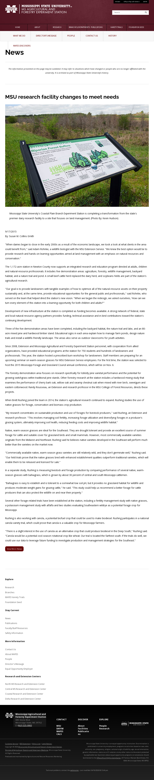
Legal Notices (47, 744)
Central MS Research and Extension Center (25, 689)
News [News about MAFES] (7, 618)
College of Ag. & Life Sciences (132, 1)
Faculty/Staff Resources (16, 628)
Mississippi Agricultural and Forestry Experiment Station (40, 747)
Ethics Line (36, 744)
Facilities (83, 728)
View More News (14, 549)
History (112, 35)
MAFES (59, 731)
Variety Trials (116, 27)
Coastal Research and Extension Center (24, 693)
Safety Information (14, 633)
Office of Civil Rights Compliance (109, 758)
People (71, 35)
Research (57, 27)
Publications (97, 27)
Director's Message (46, 35)
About (37, 27)
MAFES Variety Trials (14, 597)
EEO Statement (25, 744)
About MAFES (11, 654)
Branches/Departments (78, 27)
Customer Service (11, 744)
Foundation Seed (136, 27)
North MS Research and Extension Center (25, 684)
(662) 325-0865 (25, 725)
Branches (9, 592)
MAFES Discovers (21, 45)
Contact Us (92, 35)
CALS (59, 734)
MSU (58, 726)
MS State (117, 1)
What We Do (19, 35)
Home (17, 27)
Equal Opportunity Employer (19, 668)
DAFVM (145, 1)
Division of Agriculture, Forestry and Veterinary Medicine (26, 750)
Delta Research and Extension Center (23, 698)
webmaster (74, 770)
